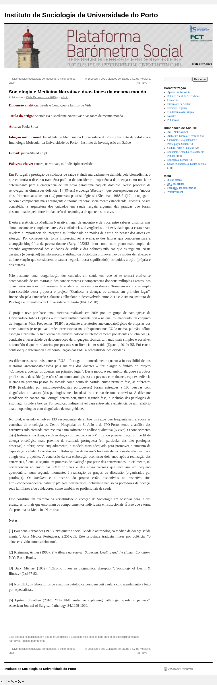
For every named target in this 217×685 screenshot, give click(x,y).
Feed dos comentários (181, 188)
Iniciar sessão (174, 179)
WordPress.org (175, 191)
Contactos (172, 100)
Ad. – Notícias (175, 131)
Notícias (171, 116)
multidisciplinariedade (126, 636)
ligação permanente (33, 640)
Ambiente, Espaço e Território (183, 135)
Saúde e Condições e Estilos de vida (66, 636)
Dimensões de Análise (179, 104)
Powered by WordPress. (181, 668)
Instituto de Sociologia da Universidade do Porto (81, 15)
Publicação (173, 120)
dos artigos (175, 184)
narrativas (15, 640)
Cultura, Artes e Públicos (180, 147)
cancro (108, 636)
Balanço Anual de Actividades (183, 96)
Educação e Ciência (177, 159)
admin (64, 97)
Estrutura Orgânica (177, 108)
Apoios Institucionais (178, 92)
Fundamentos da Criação (180, 112)
